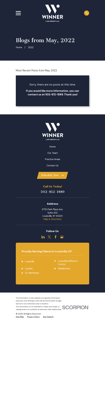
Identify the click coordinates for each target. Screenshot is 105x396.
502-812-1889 (52, 192)
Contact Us (52, 165)
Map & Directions (52, 219)
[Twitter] (49, 237)
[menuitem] (20, 390)
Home (52, 146)
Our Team (52, 153)
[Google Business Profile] (61, 237)
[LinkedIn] (43, 237)
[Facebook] (55, 237)
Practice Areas (52, 159)
